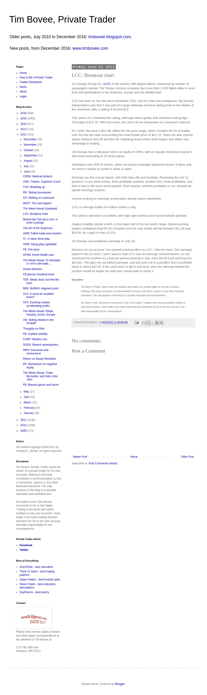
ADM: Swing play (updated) (40, 244)
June (27, 171)
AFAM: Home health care (38, 254)
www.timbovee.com (90, 48)
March (28, 402)
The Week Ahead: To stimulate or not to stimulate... (41, 262)
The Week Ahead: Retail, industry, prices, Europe (39, 313)
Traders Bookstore (31, 82)
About (23, 91)
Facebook (26, 545)
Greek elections (32, 269)
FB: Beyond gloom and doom (41, 384)
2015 (23, 118)
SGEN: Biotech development (40, 344)
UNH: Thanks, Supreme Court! (41, 181)
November (30, 144)
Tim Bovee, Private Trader (62, 19)
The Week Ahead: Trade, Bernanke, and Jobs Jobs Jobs (40, 376)
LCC (107, 84)
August (28, 160)
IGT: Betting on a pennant (38, 197)
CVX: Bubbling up (34, 187)
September (31, 155)
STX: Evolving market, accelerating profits (36, 304)
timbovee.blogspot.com (109, 36)
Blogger (120, 684)
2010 (23, 425)
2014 (23, 124)
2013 (23, 129)
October (29, 150)
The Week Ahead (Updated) (40, 208)
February (29, 407)
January (29, 413)
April (27, 397)
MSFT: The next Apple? (37, 203)
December (30, 139)
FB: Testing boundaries (37, 192)
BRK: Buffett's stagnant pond (40, 288)
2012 (23, 134)
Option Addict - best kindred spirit (40, 579)
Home (134, 456)
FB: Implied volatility (35, 334)
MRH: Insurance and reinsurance (35, 351)
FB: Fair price (31, 249)
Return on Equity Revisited (39, 358)
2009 (23, 430)
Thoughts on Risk (33, 328)
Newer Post (80, 456)
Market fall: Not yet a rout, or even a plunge (40, 221)
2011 (23, 420)
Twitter (24, 549)
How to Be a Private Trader (36, 77)
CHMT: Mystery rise (35, 339)
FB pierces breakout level (38, 274)
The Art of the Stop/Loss (38, 228)
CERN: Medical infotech (37, 176)
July (26, 166)
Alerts (23, 87)
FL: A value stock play (36, 238)
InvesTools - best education (36, 567)
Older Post (187, 456)
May (27, 391)
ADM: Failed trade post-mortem (42, 233)
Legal (23, 96)
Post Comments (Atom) (103, 463)
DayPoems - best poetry (34, 592)
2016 (23, 113)
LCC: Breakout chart (35, 213)
